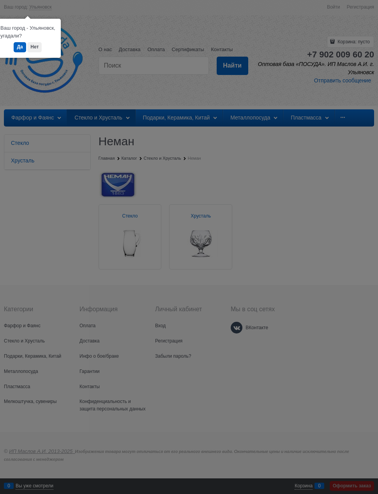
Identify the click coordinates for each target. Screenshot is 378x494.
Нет (34, 47)
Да (20, 47)
